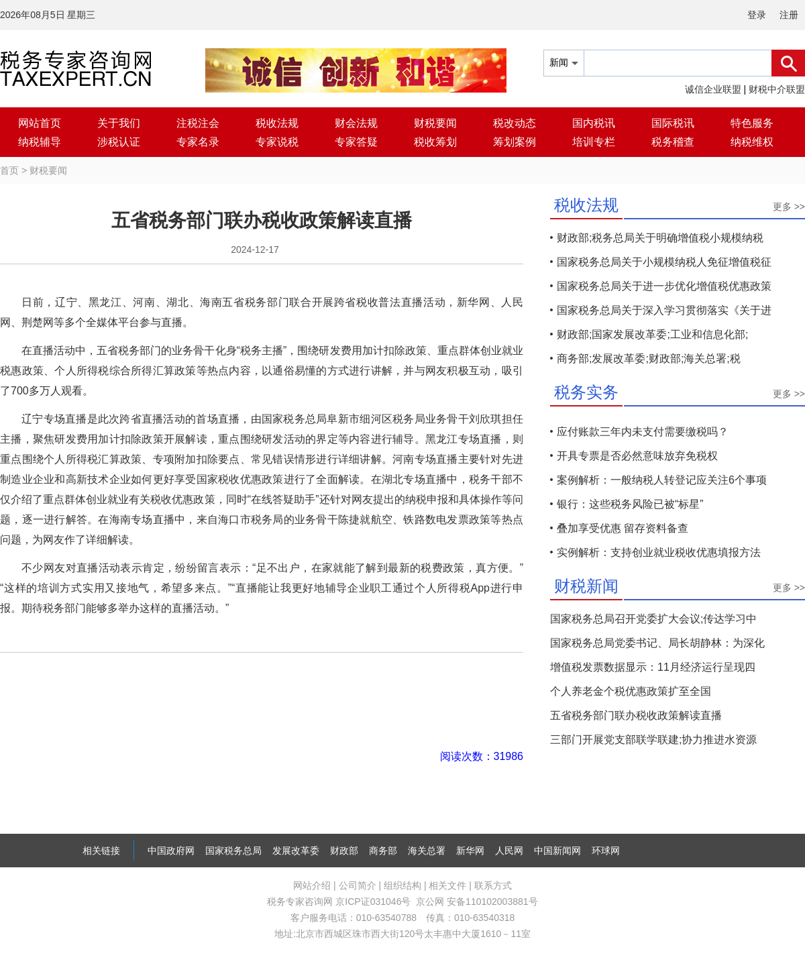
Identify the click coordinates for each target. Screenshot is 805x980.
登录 (756, 14)
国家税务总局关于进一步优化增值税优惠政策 (664, 286)
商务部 (383, 850)
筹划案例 (514, 142)
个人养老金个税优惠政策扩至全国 (630, 691)
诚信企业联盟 (713, 89)
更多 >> (789, 206)
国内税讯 (593, 123)
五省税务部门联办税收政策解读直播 (636, 715)
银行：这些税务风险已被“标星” (630, 504)
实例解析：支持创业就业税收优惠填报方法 (659, 552)
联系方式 (493, 885)
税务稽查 (672, 142)
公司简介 (357, 885)
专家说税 (277, 142)
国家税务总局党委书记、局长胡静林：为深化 (657, 643)
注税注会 (197, 123)
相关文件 (447, 885)
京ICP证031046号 (373, 901)
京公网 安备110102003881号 (476, 901)
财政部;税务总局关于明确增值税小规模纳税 (660, 237)
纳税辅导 (39, 142)
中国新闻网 (557, 850)
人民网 (509, 850)
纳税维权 (752, 142)
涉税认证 (118, 142)
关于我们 (118, 123)
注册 (789, 14)
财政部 (344, 850)
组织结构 (402, 885)
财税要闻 (435, 123)
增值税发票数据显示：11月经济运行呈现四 (652, 667)
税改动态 (514, 123)
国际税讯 (672, 123)
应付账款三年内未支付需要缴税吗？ (643, 431)
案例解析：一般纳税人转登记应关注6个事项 (662, 480)
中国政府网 (171, 850)
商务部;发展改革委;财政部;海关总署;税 (649, 358)
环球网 (606, 850)
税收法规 (277, 123)
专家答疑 (356, 142)
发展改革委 (295, 850)
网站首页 (39, 123)
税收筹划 (435, 142)
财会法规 (356, 123)
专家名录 (197, 142)
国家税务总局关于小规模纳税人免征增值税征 (664, 262)
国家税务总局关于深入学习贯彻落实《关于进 (664, 310)
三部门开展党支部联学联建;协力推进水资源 (653, 739)
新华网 (470, 850)
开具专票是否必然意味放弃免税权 (637, 455)
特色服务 (752, 123)
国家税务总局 (233, 850)
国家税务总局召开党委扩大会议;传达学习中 (653, 618)
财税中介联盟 (777, 89)
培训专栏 (593, 142)
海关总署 (426, 850)
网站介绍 (312, 885)
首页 (9, 170)
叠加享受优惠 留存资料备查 (622, 528)
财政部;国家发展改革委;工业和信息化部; (652, 334)
